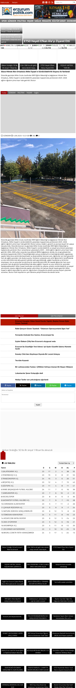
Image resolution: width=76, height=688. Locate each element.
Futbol (4, 92)
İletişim (14, 2)
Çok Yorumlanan (57, 316)
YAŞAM (30, 20)
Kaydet (38, 405)
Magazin (46, 20)
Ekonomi (71, 20)
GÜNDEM (12, 20)
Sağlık (37, 20)
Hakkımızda (5, 2)
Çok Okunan (19, 316)
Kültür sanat (59, 20)
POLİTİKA (21, 20)
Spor (4, 20)
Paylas (8, 385)
